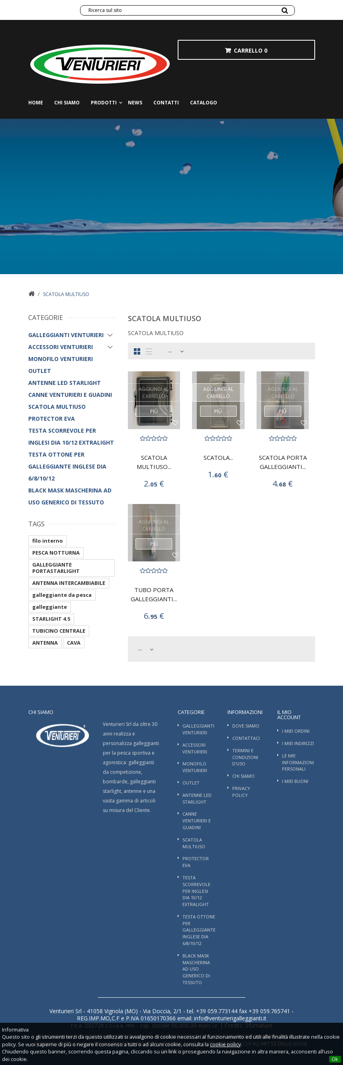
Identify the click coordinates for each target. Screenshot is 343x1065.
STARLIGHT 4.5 (51, 618)
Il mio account (289, 714)
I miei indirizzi (298, 743)
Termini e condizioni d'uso (245, 757)
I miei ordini (296, 731)
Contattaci (246, 738)
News (135, 102)
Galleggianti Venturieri (66, 335)
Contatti (166, 102)
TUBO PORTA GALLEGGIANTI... (154, 594)
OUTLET (39, 371)
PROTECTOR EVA (51, 418)
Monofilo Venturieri (60, 359)
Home (35, 102)
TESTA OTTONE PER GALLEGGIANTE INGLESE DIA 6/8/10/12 (67, 466)
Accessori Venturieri (60, 347)
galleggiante (49, 606)
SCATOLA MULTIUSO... (154, 462)
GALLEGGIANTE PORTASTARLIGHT (56, 568)
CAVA (73, 642)
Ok (334, 1059)
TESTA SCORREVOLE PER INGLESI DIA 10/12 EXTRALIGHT (71, 436)
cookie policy (225, 1044)
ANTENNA (45, 642)
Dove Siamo (245, 726)
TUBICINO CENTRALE (58, 630)
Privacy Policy (241, 791)
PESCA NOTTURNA (56, 552)
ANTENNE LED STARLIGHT (64, 382)
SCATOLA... (218, 457)
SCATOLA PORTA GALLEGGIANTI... (283, 462)
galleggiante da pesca (62, 594)
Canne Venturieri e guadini (70, 394)
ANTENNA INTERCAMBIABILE (68, 582)
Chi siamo (67, 102)
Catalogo (203, 102)
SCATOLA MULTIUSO (57, 406)
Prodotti (104, 102)
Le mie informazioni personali (298, 762)
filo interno (47, 540)
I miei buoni (295, 781)
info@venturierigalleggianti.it (229, 1018)
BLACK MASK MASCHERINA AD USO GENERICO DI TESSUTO (70, 496)
